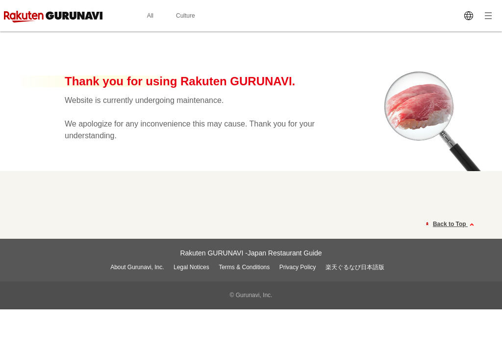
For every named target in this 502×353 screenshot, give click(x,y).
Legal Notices (191, 267)
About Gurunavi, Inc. (137, 267)
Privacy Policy (297, 267)
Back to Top (455, 224)
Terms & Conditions (244, 267)
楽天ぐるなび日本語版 (355, 267)
